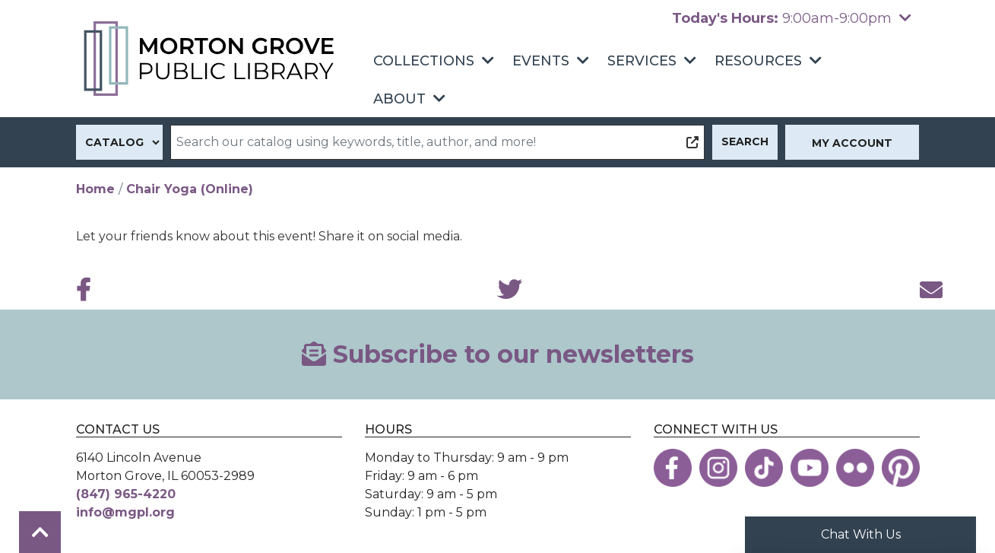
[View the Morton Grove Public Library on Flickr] (855, 468)
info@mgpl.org (125, 512)
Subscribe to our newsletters (498, 354)
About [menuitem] (399, 99)
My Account (852, 143)
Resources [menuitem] (758, 60)
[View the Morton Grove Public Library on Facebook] (673, 468)
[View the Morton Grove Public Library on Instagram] (718, 468)
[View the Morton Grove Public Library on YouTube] (810, 468)
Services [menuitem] (642, 60)
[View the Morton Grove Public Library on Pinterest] (901, 468)
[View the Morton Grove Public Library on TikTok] (764, 468)
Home (95, 189)
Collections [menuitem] (423, 60)
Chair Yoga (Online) (189, 189)
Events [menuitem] (540, 60)
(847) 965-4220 (126, 494)
